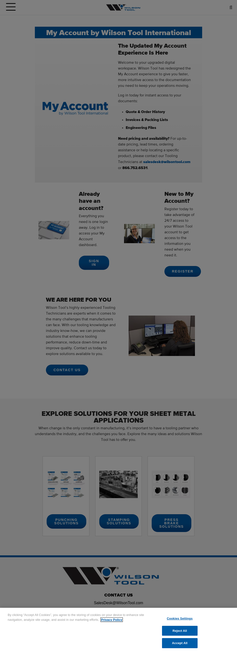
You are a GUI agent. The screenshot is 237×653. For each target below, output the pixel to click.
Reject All (180, 631)
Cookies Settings (180, 618)
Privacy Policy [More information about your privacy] (111, 619)
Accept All (179, 643)
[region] (118, 630)
